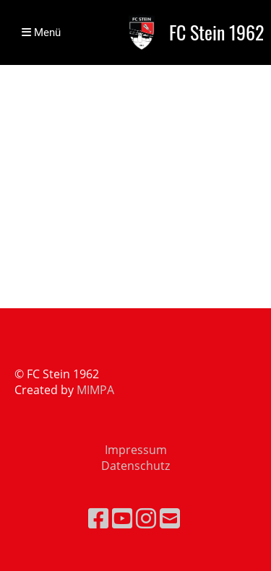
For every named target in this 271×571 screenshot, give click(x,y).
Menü (41, 32)
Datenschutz (135, 466)
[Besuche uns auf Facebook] (98, 517)
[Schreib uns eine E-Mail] (170, 517)
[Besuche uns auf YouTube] (122, 517)
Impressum (136, 450)
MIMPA (95, 390)
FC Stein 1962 (216, 32)
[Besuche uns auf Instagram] (146, 517)
